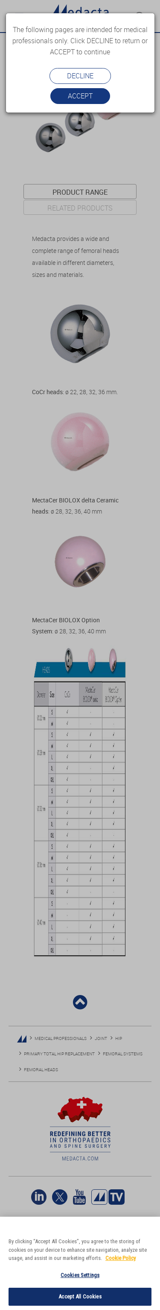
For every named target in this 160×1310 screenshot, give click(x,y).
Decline (80, 75)
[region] (80, 1263)
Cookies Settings (80, 1275)
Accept (80, 96)
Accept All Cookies (79, 1296)
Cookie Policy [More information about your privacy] (120, 1258)
